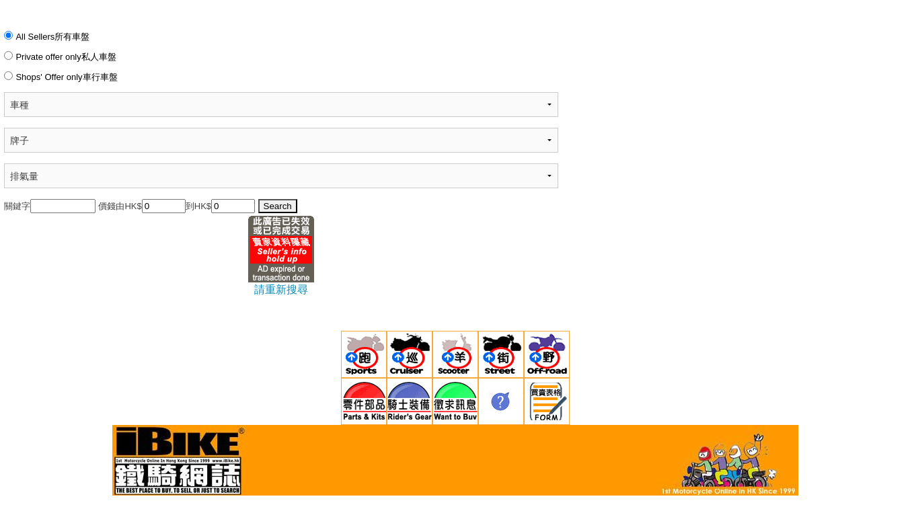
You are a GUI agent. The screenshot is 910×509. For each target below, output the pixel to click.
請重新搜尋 (281, 289)
